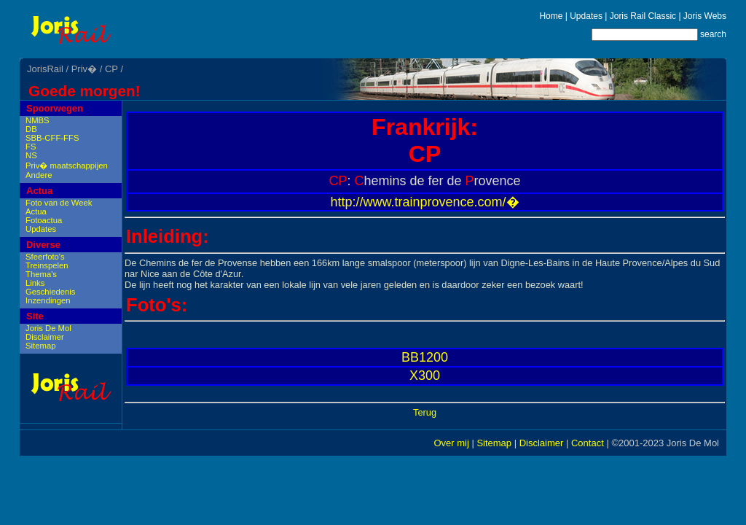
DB (31, 129)
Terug (424, 412)
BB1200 (424, 357)
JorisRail (45, 68)
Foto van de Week (58, 202)
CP (111, 68)
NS (31, 155)
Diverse (43, 244)
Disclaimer (44, 336)
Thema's (41, 274)
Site (35, 316)
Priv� (84, 68)
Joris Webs (704, 16)
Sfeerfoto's (45, 256)
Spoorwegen (54, 108)
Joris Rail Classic (643, 16)
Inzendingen (48, 300)
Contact (587, 443)
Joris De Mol (48, 328)
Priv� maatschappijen (66, 165)
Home (550, 16)
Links (34, 283)
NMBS (37, 120)
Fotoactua (43, 220)
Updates (586, 16)
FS (30, 146)
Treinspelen (46, 265)
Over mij (450, 443)
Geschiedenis (50, 291)
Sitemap (40, 345)
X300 (424, 375)
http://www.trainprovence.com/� (424, 202)
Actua (39, 190)
